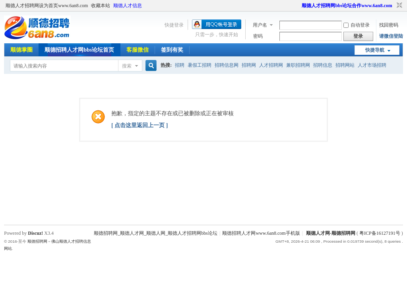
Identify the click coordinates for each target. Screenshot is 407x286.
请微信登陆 (391, 36)
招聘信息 (322, 65)
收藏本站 (100, 5)
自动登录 (356, 25)
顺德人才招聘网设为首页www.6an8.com (47, 5)
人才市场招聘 (372, 65)
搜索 (127, 66)
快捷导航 (374, 50)
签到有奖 (172, 50)
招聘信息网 (226, 65)
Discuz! (35, 233)
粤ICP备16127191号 (379, 233)
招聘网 (249, 65)
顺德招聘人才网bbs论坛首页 (79, 50)
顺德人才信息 (127, 5)
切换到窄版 (398, 5)
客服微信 (137, 50)
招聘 (179, 65)
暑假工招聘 (199, 65)
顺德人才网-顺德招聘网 (330, 233)
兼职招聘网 (298, 65)
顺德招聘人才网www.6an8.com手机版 (261, 233)
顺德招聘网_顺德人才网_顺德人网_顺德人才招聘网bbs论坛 (155, 233)
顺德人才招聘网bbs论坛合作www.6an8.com (347, 5)
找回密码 (388, 25)
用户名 (260, 25)
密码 (258, 36)
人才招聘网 (271, 65)
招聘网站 (345, 65)
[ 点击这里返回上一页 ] (139, 125)
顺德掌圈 (21, 50)
